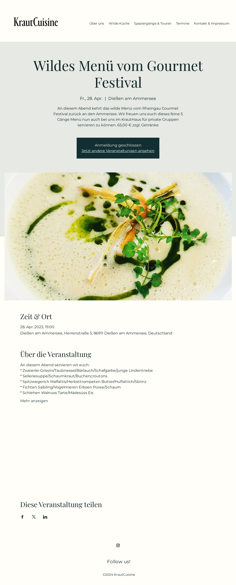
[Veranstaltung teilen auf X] (34, 517)
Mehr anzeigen (34, 401)
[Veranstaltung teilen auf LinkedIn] (45, 517)
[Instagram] (118, 545)
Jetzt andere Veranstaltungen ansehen (118, 151)
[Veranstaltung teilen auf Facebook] (22, 517)
